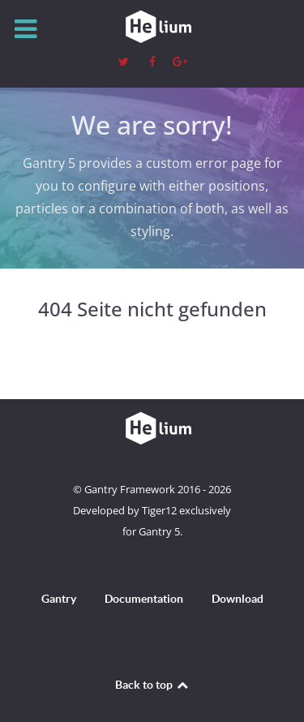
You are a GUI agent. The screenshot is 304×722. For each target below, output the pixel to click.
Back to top (152, 684)
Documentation (144, 598)
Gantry (58, 598)
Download (237, 598)
